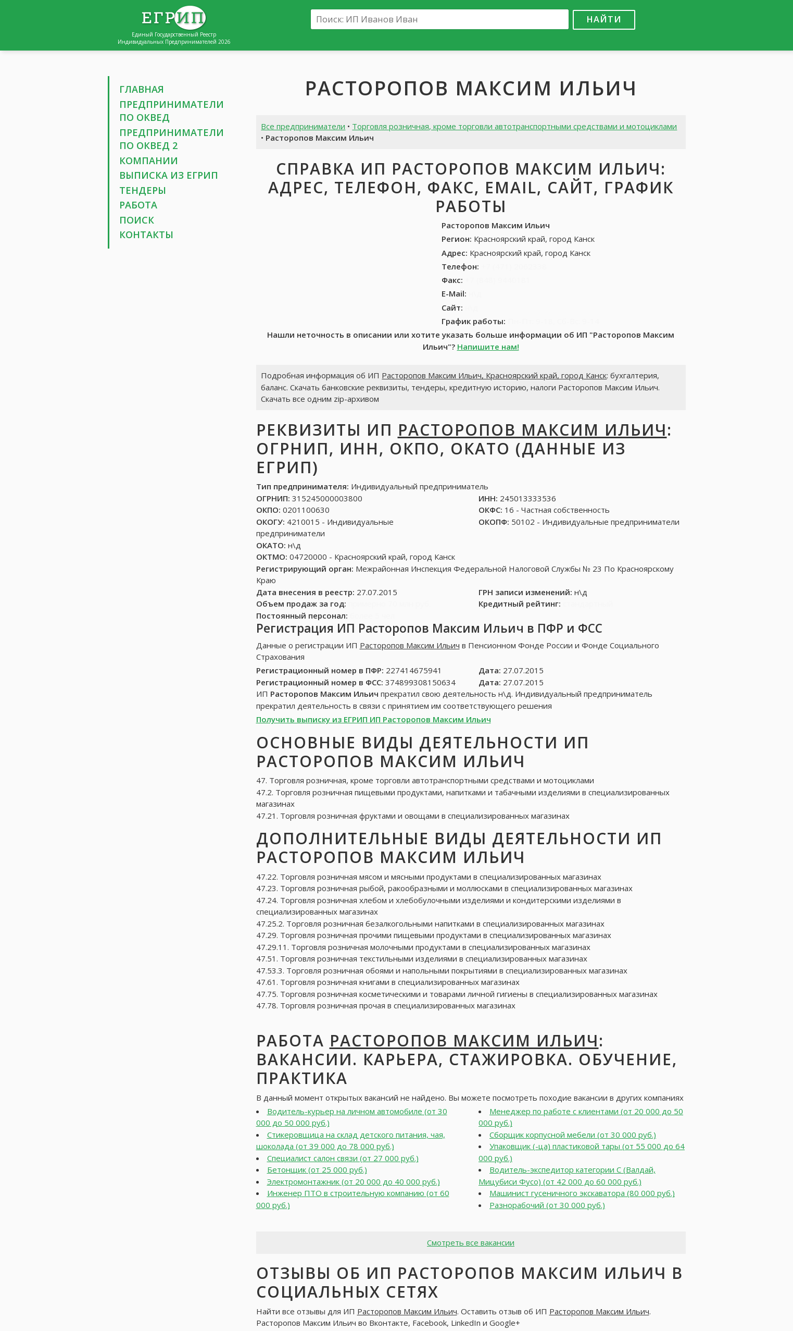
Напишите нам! (488, 346)
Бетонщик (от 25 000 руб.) (317, 1169)
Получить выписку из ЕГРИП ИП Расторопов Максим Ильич (373, 719)
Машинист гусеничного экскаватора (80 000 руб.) (582, 1193)
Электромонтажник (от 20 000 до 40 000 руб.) (353, 1181)
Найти (604, 19)
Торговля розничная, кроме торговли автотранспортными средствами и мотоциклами (514, 126)
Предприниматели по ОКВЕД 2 (171, 139)
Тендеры (142, 190)
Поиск (136, 220)
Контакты (146, 234)
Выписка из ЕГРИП (168, 175)
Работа (138, 205)
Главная (141, 89)
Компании (148, 160)
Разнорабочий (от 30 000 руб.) (547, 1205)
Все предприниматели (303, 126)
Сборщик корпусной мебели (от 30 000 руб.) (572, 1134)
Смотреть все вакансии (470, 1242)
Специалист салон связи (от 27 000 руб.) (343, 1158)
